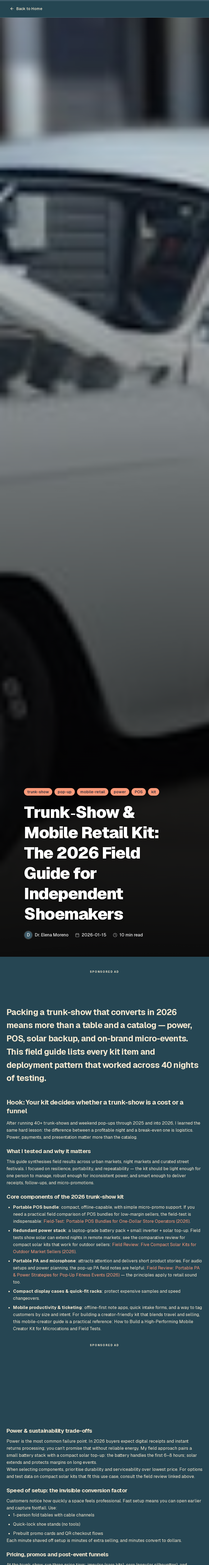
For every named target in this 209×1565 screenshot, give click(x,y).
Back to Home (26, 8)
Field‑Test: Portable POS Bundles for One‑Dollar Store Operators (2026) (117, 1224)
